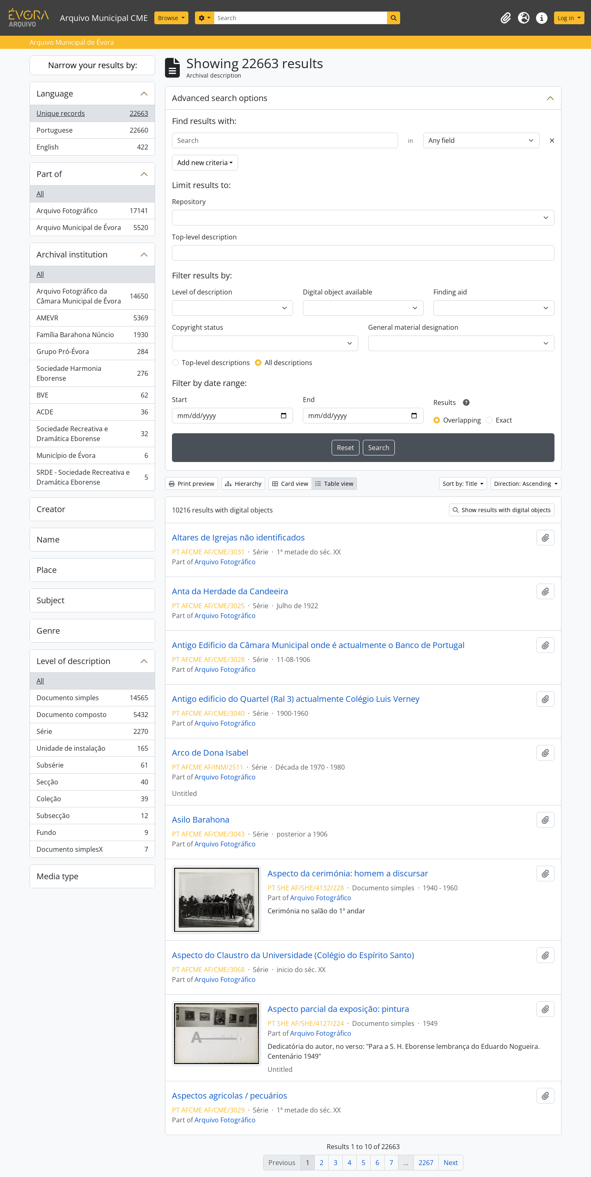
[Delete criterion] (552, 140)
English (92, 148)
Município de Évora (92, 457)
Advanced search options (220, 97)
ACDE (92, 414)
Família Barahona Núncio (92, 336)
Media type (57, 876)
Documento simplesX (92, 850)
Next (451, 1162)
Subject (50, 600)
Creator (51, 509)
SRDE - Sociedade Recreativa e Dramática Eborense (92, 477)
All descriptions (288, 362)
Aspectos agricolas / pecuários (229, 1096)
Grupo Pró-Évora (92, 353)
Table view (334, 483)
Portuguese (92, 132)
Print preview (191, 483)
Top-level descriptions (216, 362)
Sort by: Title (461, 483)
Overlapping (462, 420)
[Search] (300, 17)
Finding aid (450, 292)
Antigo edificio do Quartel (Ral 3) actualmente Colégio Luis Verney (295, 699)
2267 (426, 1162)
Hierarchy (243, 483)
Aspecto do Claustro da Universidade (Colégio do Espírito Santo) (293, 955)
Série (92, 733)
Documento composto (92, 716)
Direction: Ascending (523, 483)
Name (48, 539)
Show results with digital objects (502, 510)
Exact (504, 420)
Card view (290, 483)
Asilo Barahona (200, 820)
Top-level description (204, 236)
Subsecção (92, 817)
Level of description (73, 661)
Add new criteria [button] (202, 162)
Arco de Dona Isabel (210, 753)
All (40, 193)
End (309, 399)
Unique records (92, 115)
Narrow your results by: (92, 65)
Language (55, 93)
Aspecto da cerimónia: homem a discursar (348, 873)
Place (47, 569)
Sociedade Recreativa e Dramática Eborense (92, 433)
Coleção (92, 800)
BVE (92, 397)
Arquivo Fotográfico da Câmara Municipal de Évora (92, 296)
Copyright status (197, 327)
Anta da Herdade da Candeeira (230, 591)
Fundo (92, 834)
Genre (48, 630)
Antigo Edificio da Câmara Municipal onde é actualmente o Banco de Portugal (318, 645)
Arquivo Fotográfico (92, 212)
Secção (92, 784)
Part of (49, 173)
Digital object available (337, 292)
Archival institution (72, 254)
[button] (506, 18)
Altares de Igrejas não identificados (238, 538)
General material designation (413, 327)
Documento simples (92, 699)
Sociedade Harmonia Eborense (92, 373)
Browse (169, 18)
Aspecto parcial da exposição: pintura (338, 1009)
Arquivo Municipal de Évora (92, 229)
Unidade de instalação (92, 750)
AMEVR (92, 319)
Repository (189, 201)
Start (179, 399)
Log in (567, 18)
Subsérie (92, 767)
